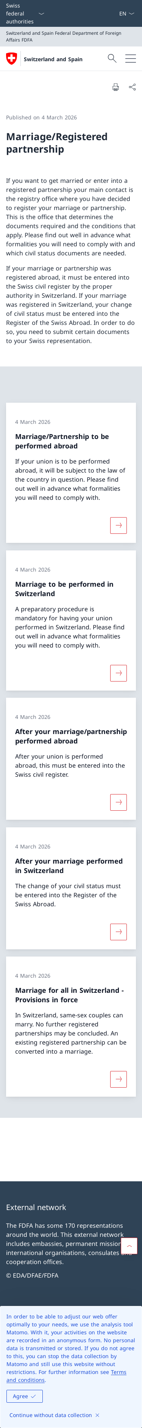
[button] (129, 1246)
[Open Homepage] (44, 58)
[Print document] (115, 87)
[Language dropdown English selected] (126, 13)
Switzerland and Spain (53, 59)
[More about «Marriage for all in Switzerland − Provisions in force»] (118, 1079)
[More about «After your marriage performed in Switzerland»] (118, 931)
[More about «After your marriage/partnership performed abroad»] (118, 802)
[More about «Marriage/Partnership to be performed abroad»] (118, 525)
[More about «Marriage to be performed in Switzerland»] (118, 673)
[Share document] (132, 87)
